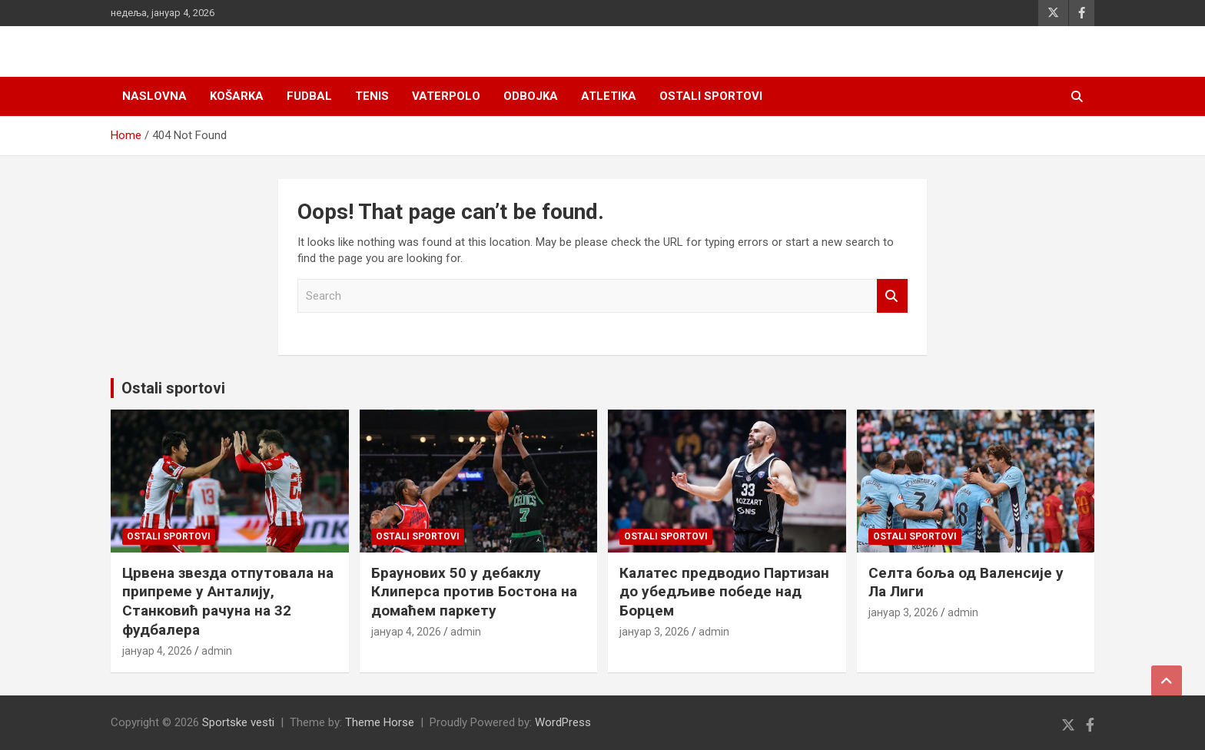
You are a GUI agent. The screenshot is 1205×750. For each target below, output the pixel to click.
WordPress (563, 722)
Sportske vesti (238, 722)
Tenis (372, 96)
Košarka (237, 96)
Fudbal (309, 96)
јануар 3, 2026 (654, 632)
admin (216, 651)
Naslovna (154, 96)
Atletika (608, 96)
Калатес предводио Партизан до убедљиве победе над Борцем (724, 591)
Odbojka (530, 96)
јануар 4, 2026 (157, 651)
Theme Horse (379, 722)
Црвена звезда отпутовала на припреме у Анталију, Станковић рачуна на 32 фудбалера (228, 601)
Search (892, 296)
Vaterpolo (446, 96)
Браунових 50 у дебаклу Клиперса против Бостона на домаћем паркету (474, 591)
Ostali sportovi (710, 96)
